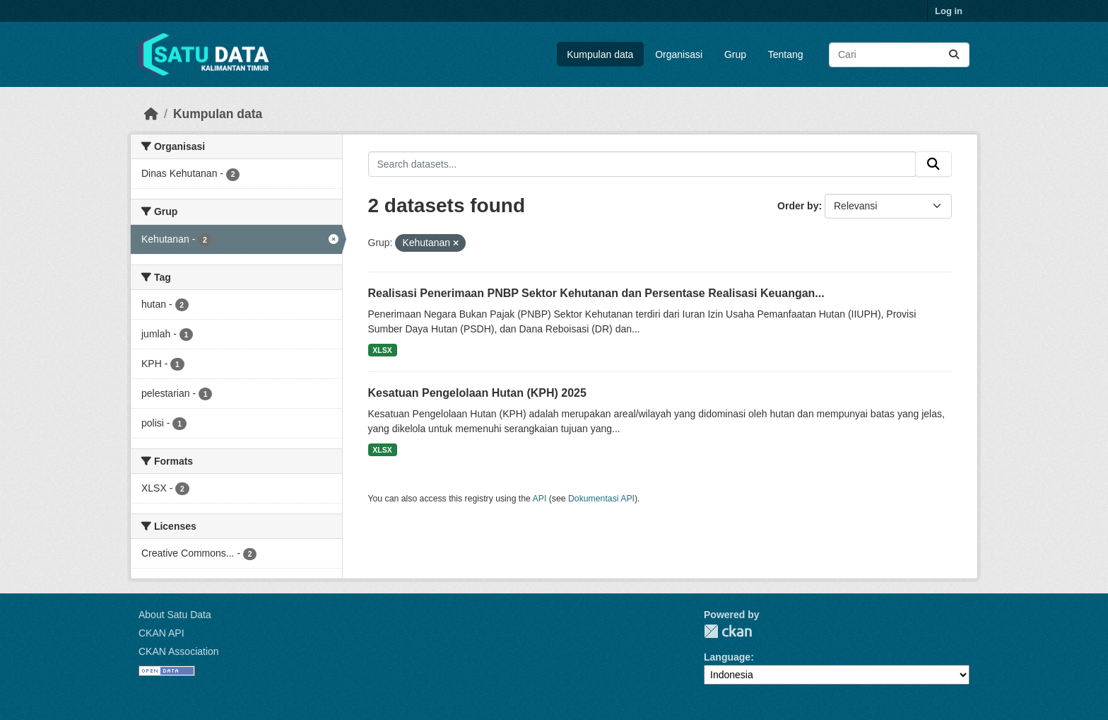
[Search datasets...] (899, 54)
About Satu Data (174, 614)
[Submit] (954, 54)
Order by (797, 205)
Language (727, 657)
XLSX (381, 350)
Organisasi (678, 54)
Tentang (785, 54)
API (540, 499)
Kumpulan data (600, 54)
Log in (948, 11)
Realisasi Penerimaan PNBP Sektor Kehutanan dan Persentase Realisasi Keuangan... (596, 293)
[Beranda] (151, 114)
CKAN (728, 631)
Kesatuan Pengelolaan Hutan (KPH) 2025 (477, 393)
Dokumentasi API (601, 499)
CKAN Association (178, 651)
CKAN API (161, 633)
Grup (735, 54)
